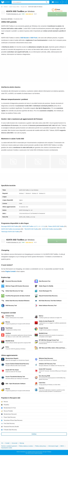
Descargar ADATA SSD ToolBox (10, 226)
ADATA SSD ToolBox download (50, 229)
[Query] (30, 2)
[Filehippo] (5, 2)
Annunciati (14, 443)
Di (13, 14)
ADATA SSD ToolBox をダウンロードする (33, 226)
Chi (2, 443)
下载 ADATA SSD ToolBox (31, 229)
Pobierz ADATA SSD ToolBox (56, 226)
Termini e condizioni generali (9, 446)
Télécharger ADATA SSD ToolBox (10, 231)
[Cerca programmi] (46, 2)
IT (64, 2)
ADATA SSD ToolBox (20, 11)
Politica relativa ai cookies (26, 446)
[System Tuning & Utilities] (14, 6)
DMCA (62, 446)
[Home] (1, 6)
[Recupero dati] (24, 6)
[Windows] (6, 6)
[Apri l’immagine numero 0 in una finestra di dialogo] (13, 161)
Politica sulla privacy (40, 446)
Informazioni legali (53, 446)
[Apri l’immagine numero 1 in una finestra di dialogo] (38, 161)
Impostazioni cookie (6, 447)
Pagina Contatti (10, 271)
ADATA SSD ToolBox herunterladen (11, 229)
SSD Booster (24, 37)
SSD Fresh (33, 37)
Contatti (7, 443)
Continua (34, 434)
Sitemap (21, 443)
